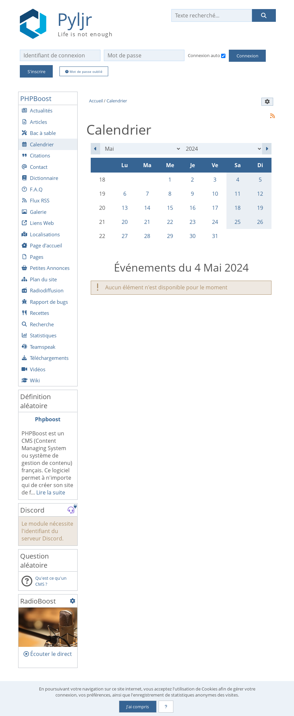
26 (260, 222)
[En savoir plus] (166, 707)
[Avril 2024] (95, 148)
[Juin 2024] (266, 148)
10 (215, 193)
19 (260, 207)
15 (170, 207)
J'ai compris (137, 707)
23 (193, 222)
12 (260, 193)
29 (170, 236)
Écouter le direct (48, 654)
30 (193, 236)
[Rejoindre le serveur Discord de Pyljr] (71, 510)
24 (215, 222)
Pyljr (74, 19)
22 (170, 222)
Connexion (247, 56)
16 (193, 207)
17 (215, 207)
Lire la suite (50, 492)
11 (238, 193)
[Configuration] (72, 601)
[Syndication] (272, 116)
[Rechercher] (264, 15)
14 (147, 207)
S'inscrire (36, 71)
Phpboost (47, 419)
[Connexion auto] (223, 56)
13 (125, 207)
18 (238, 207)
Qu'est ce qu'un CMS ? (51, 581)
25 (238, 222)
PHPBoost (35, 98)
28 (147, 236)
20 (125, 222)
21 (147, 222)
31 (215, 236)
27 (125, 236)
